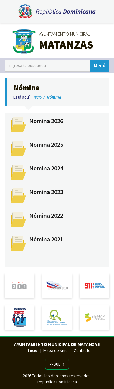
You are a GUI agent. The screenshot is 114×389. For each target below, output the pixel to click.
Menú (99, 66)
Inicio (37, 97)
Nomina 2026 (46, 121)
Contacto (82, 350)
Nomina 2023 (46, 192)
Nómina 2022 (46, 215)
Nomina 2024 (46, 168)
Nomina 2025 (46, 144)
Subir (57, 364)
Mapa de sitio (55, 350)
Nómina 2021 (46, 239)
